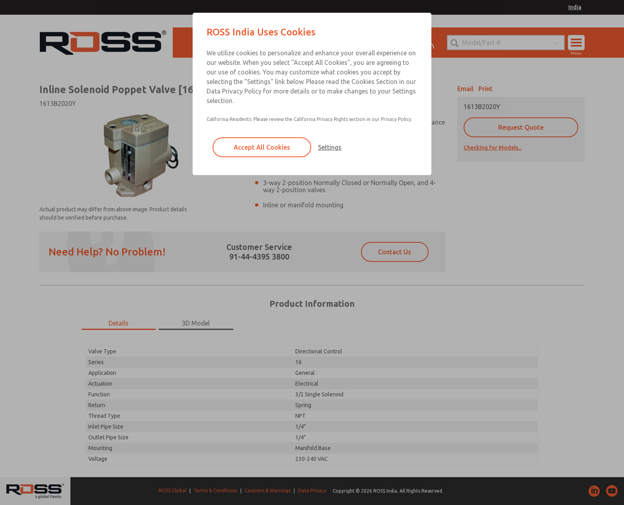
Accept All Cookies (262, 147)
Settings (329, 147)
